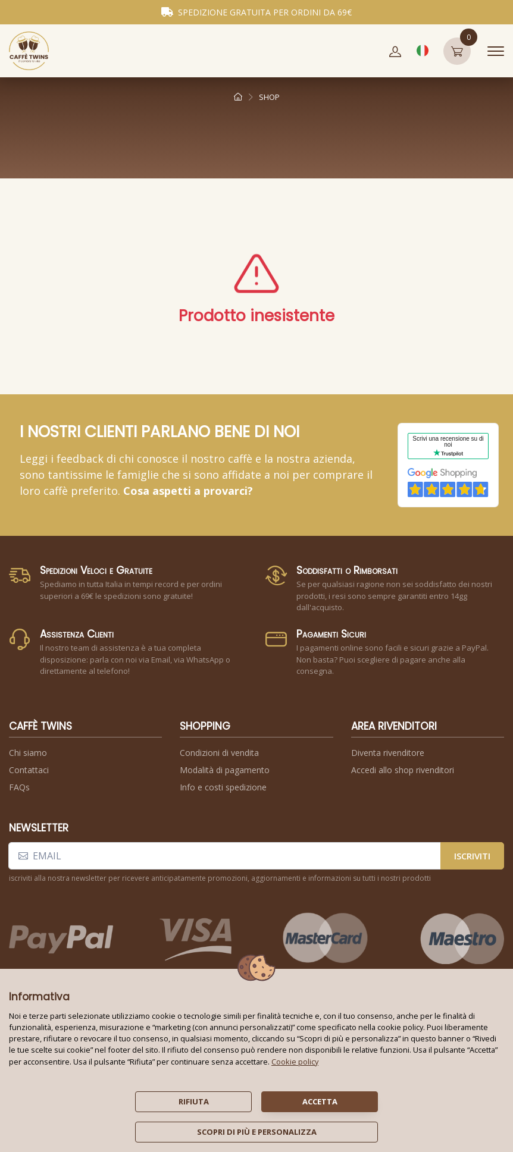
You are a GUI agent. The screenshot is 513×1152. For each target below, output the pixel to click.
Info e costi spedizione (223, 787)
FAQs (19, 787)
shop (269, 97)
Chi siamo (28, 752)
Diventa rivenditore (387, 752)
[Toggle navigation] (495, 51)
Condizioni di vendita (219, 752)
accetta (319, 1101)
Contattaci (29, 770)
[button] (395, 51)
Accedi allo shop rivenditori (402, 770)
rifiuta (194, 1101)
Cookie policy (294, 1061)
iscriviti (472, 856)
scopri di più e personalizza (257, 1131)
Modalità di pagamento (225, 770)
